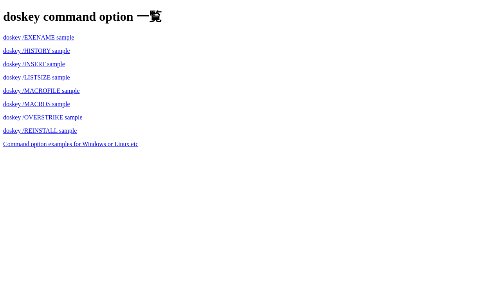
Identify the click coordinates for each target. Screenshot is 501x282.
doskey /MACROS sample (36, 104)
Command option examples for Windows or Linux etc (70, 144)
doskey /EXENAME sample (38, 37)
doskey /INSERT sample (34, 64)
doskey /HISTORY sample (36, 50)
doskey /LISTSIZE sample (36, 77)
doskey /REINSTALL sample (40, 130)
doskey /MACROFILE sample (41, 90)
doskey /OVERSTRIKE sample (43, 117)
